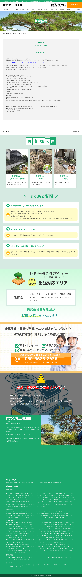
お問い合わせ (18, 566)
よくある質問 (77, 9)
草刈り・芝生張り (31, 9)
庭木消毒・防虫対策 (42, 9)
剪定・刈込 (15, 9)
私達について (7, 9)
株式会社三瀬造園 (39, 575)
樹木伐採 (22, 9)
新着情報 (69, 9)
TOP (8, 565)
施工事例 (62, 9)
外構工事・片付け (54, 9)
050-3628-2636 (58, 5)
